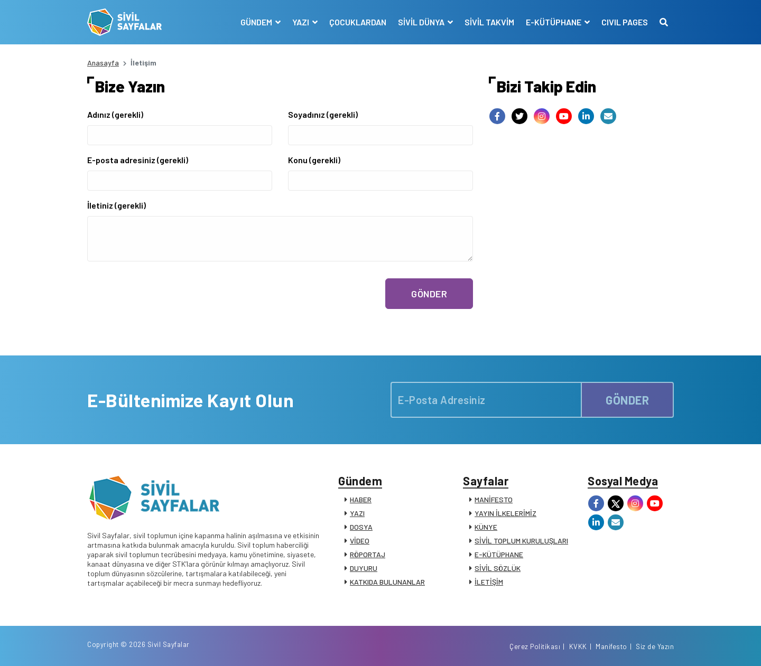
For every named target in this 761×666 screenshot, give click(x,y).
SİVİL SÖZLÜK (498, 568)
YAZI (357, 513)
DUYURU (363, 568)
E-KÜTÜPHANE (499, 554)
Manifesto (611, 646)
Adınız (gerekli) (115, 114)
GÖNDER (429, 293)
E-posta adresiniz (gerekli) (137, 160)
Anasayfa (103, 62)
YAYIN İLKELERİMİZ (505, 513)
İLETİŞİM (489, 581)
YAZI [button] (301, 22)
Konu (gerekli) (314, 160)
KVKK (578, 646)
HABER (361, 499)
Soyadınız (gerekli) (323, 114)
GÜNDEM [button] (257, 22)
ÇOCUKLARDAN (357, 22)
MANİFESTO (494, 499)
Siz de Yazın (655, 646)
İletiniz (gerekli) (116, 205)
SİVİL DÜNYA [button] (422, 22)
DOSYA (361, 526)
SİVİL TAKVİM (489, 22)
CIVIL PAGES (624, 22)
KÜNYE (486, 526)
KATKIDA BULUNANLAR (387, 581)
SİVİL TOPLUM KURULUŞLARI (521, 540)
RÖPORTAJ (367, 554)
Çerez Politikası (534, 646)
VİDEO (359, 540)
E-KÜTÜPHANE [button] (554, 22)
